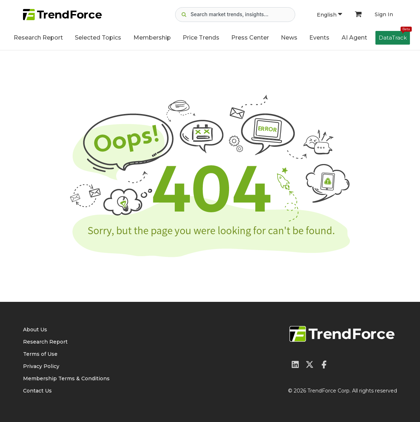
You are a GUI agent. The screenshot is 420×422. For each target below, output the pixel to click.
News (289, 37)
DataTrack (394, 36)
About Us (35, 329)
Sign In (384, 14)
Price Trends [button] (201, 37)
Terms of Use (40, 354)
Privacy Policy (41, 366)
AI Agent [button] (354, 37)
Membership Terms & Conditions (66, 378)
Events (319, 37)
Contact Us (37, 390)
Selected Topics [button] (98, 37)
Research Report (38, 37)
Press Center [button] (250, 37)
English (329, 15)
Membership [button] (152, 37)
